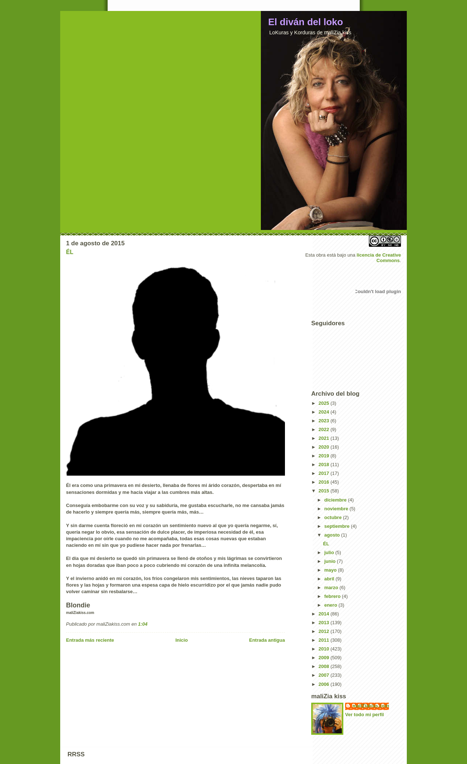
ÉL (69, 252)
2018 (325, 464)
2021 (325, 438)
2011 (325, 640)
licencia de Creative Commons (379, 257)
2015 (325, 491)
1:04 (142, 624)
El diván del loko (305, 21)
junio (330, 561)
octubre (333, 517)
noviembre (337, 508)
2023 (325, 420)
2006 (325, 684)
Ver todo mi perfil (364, 714)
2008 (325, 666)
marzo (332, 587)
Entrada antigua (267, 640)
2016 (325, 482)
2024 (325, 412)
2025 (325, 403)
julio (329, 552)
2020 (325, 447)
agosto (332, 535)
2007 (325, 675)
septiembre (337, 526)
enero (331, 605)
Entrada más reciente (90, 640)
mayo (331, 570)
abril (330, 578)
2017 (325, 473)
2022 (325, 429)
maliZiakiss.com (370, 706)
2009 (325, 657)
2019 (325, 455)
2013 (325, 622)
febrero (333, 596)
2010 (325, 649)
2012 (325, 631)
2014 (325, 614)
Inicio (181, 640)
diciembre (336, 500)
